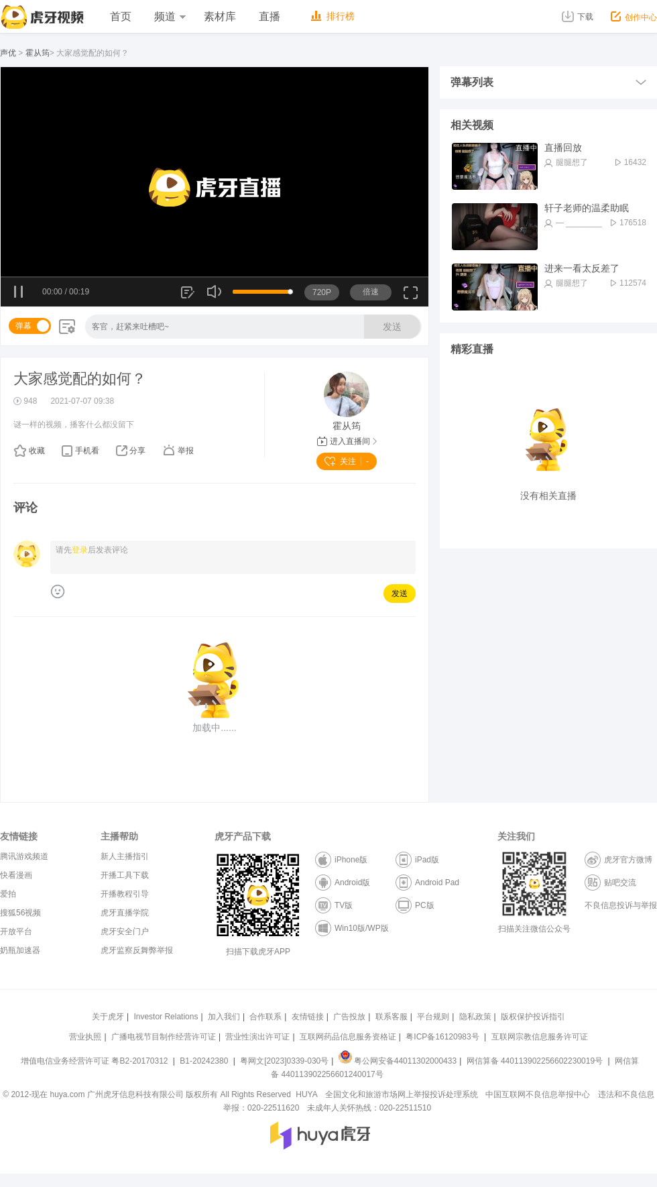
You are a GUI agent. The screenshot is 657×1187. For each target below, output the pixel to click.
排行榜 (333, 16)
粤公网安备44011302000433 (398, 1061)
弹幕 (23, 326)
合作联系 (265, 1016)
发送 (392, 326)
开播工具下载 (125, 875)
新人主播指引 (125, 856)
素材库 (220, 16)
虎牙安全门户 (125, 931)
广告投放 (349, 1016)
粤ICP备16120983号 (442, 1036)
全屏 (410, 297)
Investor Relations (165, 1016)
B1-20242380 (205, 1061)
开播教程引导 (125, 894)
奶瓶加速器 (20, 950)
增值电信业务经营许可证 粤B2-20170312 (95, 1061)
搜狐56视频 (20, 912)
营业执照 (85, 1036)
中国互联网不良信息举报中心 (537, 1094)
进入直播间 (347, 441)
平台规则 (433, 1016)
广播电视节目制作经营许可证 (163, 1036)
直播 (269, 16)
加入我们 (224, 1016)
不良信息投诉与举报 (621, 905)
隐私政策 (475, 1016)
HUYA (306, 1094)
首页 (120, 16)
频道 (169, 16)
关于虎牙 (108, 1016)
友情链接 (308, 1016)
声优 (8, 53)
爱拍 (8, 894)
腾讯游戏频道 (24, 856)
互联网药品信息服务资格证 (348, 1036)
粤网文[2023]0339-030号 (284, 1061)
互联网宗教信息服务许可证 (539, 1036)
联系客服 (391, 1016)
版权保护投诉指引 (533, 1016)
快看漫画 (16, 875)
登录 (80, 550)
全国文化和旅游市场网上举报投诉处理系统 (401, 1094)
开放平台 (16, 931)
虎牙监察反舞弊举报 (137, 950)
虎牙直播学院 (125, 912)
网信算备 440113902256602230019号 (534, 1061)
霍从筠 (37, 53)
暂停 (19, 292)
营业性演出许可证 (257, 1036)
